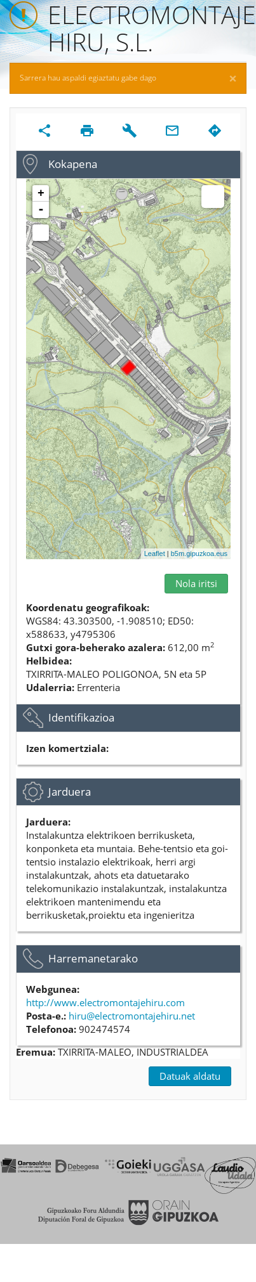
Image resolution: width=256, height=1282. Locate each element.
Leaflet (154, 553)
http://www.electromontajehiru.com (105, 1002)
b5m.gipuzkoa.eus (199, 553)
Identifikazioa (81, 717)
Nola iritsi (196, 583)
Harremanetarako (93, 958)
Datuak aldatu (189, 1076)
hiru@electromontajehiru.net (132, 1015)
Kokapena (72, 164)
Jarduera (69, 791)
